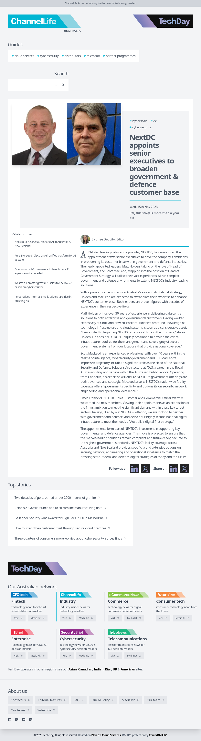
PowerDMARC (158, 735)
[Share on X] (184, 468)
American (128, 669)
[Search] (34, 85)
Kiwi (108, 669)
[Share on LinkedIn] (173, 468)
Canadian (85, 669)
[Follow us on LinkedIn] (134, 468)
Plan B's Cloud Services (106, 735)
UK (115, 669)
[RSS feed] (30, 719)
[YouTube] (23, 719)
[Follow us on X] (145, 468)
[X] (16, 719)
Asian (73, 669)
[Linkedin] (9, 719)
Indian (98, 669)
